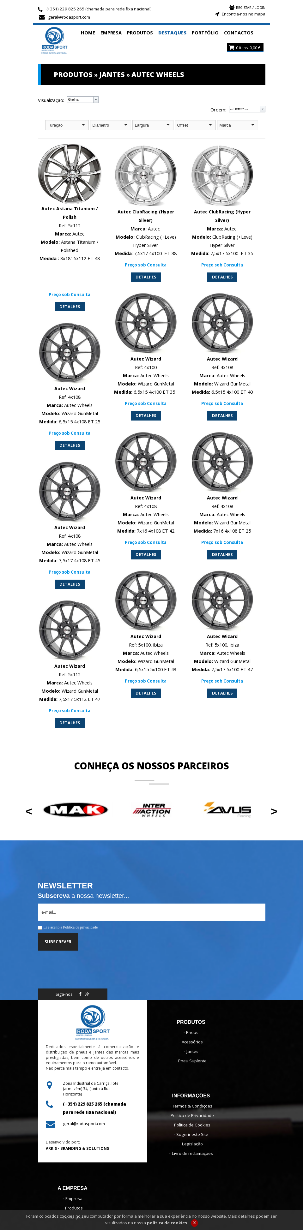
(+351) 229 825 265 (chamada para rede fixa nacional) (99, 9)
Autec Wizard (145, 359)
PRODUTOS (73, 74)
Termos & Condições (192, 1106)
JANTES (112, 74)
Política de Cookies (192, 1125)
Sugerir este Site (192, 1134)
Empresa (73, 1198)
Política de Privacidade (192, 1115)
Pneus (192, 1032)
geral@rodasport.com (69, 17)
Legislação (192, 1144)
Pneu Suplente (192, 1061)
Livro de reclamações (192, 1153)
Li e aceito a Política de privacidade (71, 927)
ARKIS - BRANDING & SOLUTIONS (77, 1148)
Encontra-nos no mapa (243, 14)
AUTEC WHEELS (157, 74)
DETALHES (69, 306)
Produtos (74, 1208)
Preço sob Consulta (69, 294)
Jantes (192, 1051)
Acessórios (192, 1042)
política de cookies (167, 1223)
